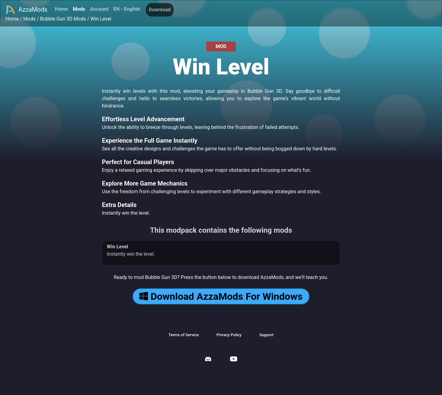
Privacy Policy (228, 335)
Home (61, 9)
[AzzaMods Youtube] (233, 359)
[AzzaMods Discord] (208, 360)
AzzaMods (26, 10)
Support (266, 335)
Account (99, 9)
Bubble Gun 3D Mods (63, 19)
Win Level (101, 19)
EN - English (126, 9)
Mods (79, 9)
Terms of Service (184, 335)
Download (160, 10)
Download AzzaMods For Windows (220, 296)
